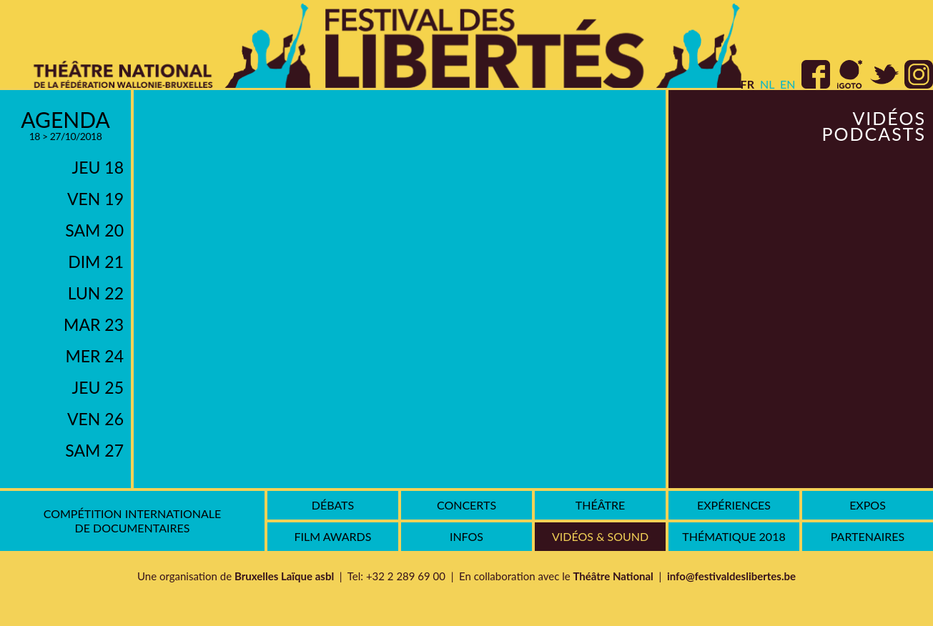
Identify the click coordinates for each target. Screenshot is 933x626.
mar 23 (94, 324)
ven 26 (95, 419)
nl (767, 84)
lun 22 (96, 293)
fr (747, 84)
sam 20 (94, 230)
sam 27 (94, 450)
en (787, 84)
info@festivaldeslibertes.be (731, 576)
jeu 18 (98, 167)
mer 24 (94, 356)
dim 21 (96, 261)
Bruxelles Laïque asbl (284, 576)
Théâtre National (613, 576)
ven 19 (95, 199)
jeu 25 (98, 387)
